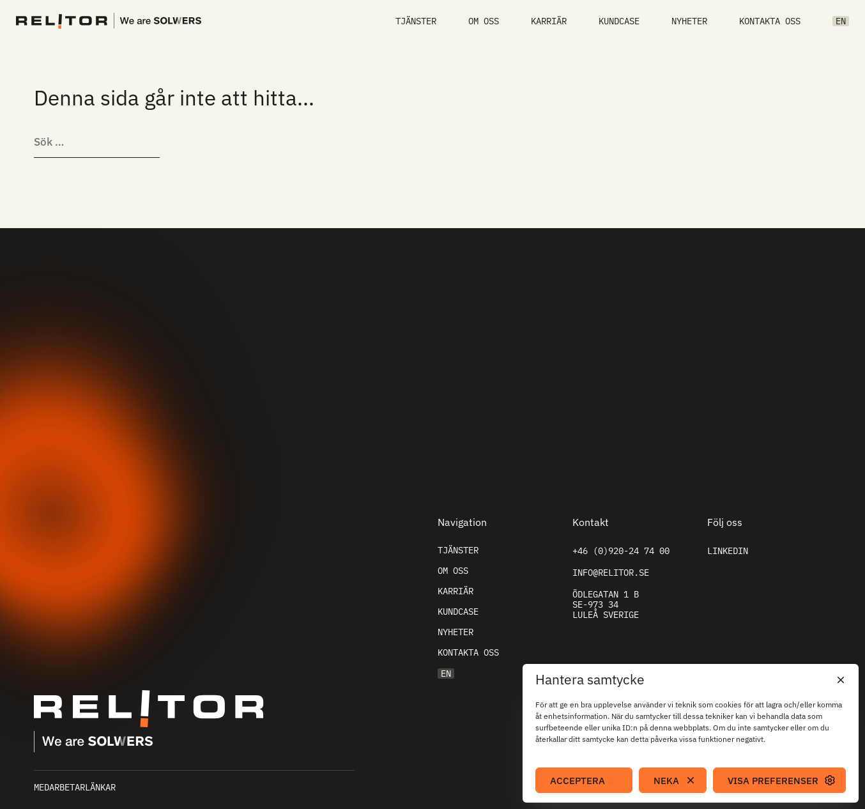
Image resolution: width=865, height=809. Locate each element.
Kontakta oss (769, 21)
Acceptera (577, 780)
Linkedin (727, 551)
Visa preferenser (773, 780)
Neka (666, 780)
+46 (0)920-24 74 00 (621, 551)
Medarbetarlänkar (75, 787)
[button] (839, 680)
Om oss (483, 21)
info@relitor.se (610, 572)
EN (841, 21)
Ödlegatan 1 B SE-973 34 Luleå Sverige (605, 604)
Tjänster (415, 21)
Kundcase (619, 21)
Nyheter (689, 21)
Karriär (549, 21)
